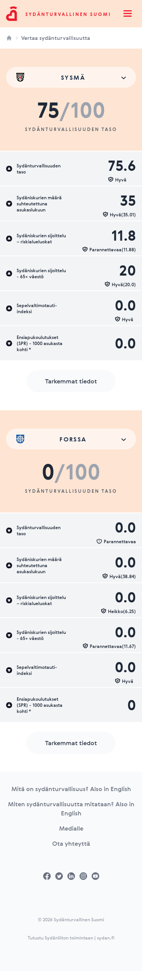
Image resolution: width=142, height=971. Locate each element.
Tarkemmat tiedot (71, 381)
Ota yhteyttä (71, 843)
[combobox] (71, 77)
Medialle (71, 828)
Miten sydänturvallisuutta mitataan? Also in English (71, 808)
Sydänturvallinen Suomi (68, 14)
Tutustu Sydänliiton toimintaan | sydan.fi (71, 938)
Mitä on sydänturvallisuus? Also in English (71, 789)
